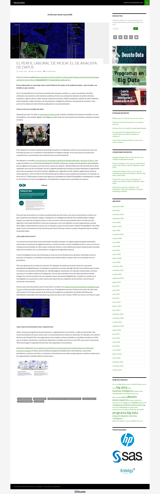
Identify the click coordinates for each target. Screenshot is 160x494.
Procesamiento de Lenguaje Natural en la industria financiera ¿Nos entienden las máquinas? (126, 134)
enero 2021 (116, 230)
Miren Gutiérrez (36, 71)
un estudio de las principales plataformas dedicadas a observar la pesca (64, 160)
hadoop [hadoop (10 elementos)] (135, 402)
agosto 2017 (116, 282)
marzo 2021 (116, 222)
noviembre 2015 (118, 366)
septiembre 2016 (118, 326)
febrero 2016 (117, 354)
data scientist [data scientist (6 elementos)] (117, 397)
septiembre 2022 (118, 206)
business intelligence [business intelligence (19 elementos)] (122, 390)
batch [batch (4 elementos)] (114, 388)
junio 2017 (116, 290)
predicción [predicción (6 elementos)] (133, 409)
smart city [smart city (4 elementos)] (128, 421)
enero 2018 (116, 262)
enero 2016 (116, 358)
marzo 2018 (116, 254)
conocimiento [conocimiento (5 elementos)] (127, 393)
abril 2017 (116, 298)
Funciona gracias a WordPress (51, 486)
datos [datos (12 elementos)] (124, 397)
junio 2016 (116, 338)
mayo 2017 (116, 294)
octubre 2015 (117, 370)
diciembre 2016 (117, 314)
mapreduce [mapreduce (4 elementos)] (115, 407)
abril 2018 (116, 250)
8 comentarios (50, 71)
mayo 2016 (116, 342)
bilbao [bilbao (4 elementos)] (129, 388)
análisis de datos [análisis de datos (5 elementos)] (136, 384)
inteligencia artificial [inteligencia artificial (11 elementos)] (121, 405)
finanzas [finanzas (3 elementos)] (120, 403)
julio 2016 (115, 334)
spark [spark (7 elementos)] (134, 421)
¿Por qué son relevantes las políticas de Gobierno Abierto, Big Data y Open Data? (128, 165)
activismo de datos (24, 398)
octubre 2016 (117, 322)
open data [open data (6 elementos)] (134, 407)
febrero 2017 (117, 306)
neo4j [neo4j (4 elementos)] (129, 407)
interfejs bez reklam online (121, 171)
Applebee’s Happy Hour (120, 157)
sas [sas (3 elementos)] (125, 421)
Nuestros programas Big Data (133, 2)
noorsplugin (38, 486)
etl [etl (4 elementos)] (141, 400)
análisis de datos (40, 398)
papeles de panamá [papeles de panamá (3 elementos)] (117, 409)
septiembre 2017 (118, 278)
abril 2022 (116, 210)
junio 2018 (116, 242)
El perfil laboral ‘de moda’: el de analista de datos (56, 65)
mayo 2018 (116, 246)
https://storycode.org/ (119, 187)
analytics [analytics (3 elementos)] (128, 384)
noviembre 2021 (118, 214)
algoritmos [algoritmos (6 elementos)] (122, 384)
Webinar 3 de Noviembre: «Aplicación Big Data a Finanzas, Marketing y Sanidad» (127, 189)
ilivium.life (116, 179)
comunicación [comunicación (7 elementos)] (117, 393)
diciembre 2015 (117, 362)
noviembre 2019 (118, 234)
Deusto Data (19, 2)
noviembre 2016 (118, 318)
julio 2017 (115, 286)
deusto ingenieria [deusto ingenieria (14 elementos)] (120, 400)
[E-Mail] (122, 28)
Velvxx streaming (118, 163)
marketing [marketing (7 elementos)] (123, 407)
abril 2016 (116, 346)
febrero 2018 (117, 258)
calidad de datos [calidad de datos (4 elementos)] (138, 391)
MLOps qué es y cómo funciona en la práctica (127, 118)
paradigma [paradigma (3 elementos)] (126, 409)
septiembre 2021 (118, 218)
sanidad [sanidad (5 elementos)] (121, 421)
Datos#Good (39, 401)
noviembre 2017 (118, 270)
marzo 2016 (116, 350)
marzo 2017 (116, 302)
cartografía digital (25, 401)
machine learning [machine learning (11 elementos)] (137, 405)
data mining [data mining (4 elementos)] (134, 393)
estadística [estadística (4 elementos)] (137, 400)
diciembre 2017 (117, 266)
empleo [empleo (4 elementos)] (131, 400)
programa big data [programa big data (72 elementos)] (125, 412)
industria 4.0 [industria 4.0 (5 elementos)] (142, 403)
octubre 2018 (117, 238)
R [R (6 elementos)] (117, 421)
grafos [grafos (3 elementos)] (129, 403)
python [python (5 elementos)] (114, 421)
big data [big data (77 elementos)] (121, 387)
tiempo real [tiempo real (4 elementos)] (139, 421)
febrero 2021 (117, 226)
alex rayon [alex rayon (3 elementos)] (115, 384)
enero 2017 (116, 310)
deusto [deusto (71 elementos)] (132, 397)
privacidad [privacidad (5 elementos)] (140, 409)
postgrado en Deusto (48, 114)
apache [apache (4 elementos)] (144, 384)
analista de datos (89, 398)
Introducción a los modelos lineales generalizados (129, 128)
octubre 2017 (117, 274)
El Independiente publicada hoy (59, 80)
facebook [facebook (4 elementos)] (115, 403)
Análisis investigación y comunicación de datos (64, 398)
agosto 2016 (116, 330)
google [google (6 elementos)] (125, 403)
